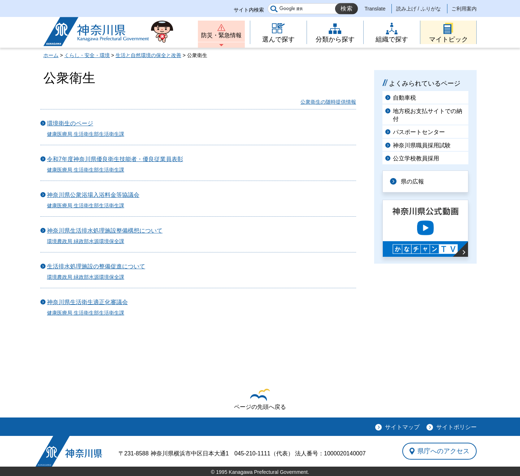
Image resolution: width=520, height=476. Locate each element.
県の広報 (412, 181)
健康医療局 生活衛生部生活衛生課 (85, 134)
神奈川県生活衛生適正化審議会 (87, 302)
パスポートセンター (419, 132)
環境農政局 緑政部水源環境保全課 (85, 241)
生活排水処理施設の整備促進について (96, 266)
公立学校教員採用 (416, 158)
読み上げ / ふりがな (418, 9)
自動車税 (404, 98)
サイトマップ (402, 427)
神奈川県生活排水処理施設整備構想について (104, 231)
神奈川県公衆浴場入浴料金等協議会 (93, 195)
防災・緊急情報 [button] (221, 35)
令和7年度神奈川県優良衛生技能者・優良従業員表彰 (115, 159)
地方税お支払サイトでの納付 (427, 115)
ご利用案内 (464, 9)
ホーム (50, 55)
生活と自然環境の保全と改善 (148, 55)
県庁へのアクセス (443, 451)
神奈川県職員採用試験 (422, 145)
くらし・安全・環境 (87, 55)
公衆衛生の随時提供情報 (328, 102)
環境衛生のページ (70, 123)
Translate (375, 9)
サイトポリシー (456, 427)
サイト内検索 (249, 10)
